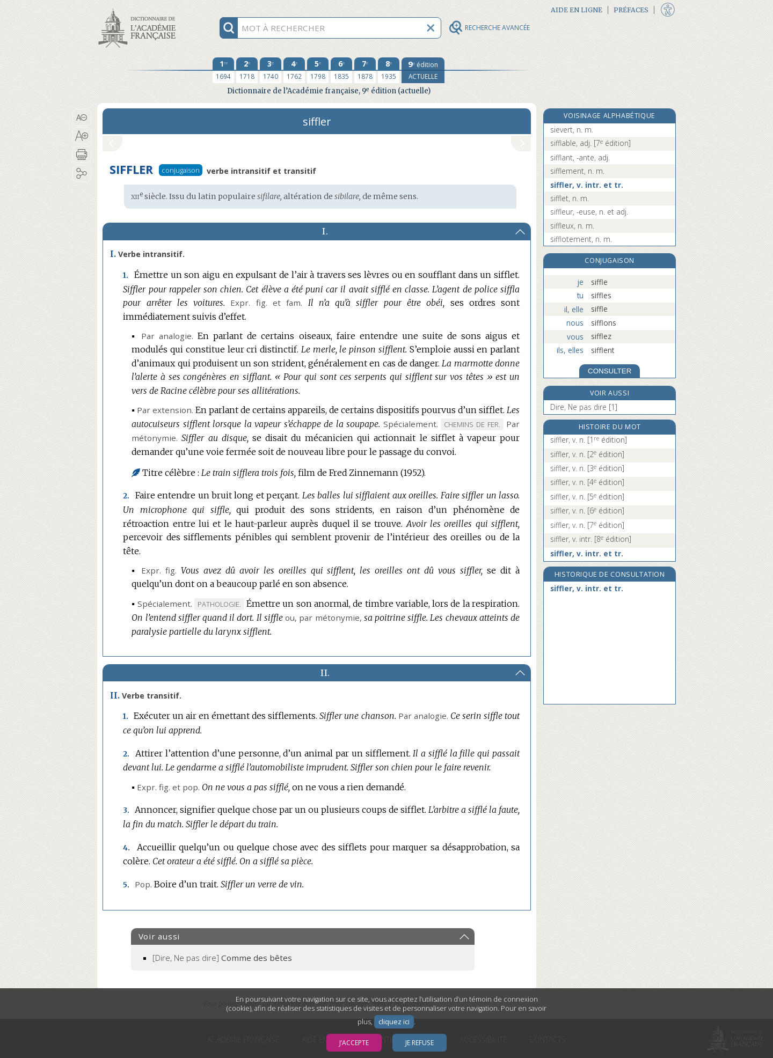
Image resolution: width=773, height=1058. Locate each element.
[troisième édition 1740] (270, 70)
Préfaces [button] (631, 10)
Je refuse (419, 1042)
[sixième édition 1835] (341, 70)
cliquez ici (394, 1021)
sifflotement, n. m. (581, 239)
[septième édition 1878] (365, 70)
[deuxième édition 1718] (247, 70)
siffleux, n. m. (572, 226)
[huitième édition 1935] (388, 70)
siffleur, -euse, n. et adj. (589, 212)
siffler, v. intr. (590, 539)
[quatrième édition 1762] (294, 70)
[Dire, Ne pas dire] (222, 957)
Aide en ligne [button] (576, 10)
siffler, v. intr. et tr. (586, 185)
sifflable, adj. (590, 143)
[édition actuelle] (423, 70)
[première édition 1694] (223, 70)
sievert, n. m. (571, 129)
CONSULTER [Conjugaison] (609, 371)
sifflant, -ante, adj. (580, 157)
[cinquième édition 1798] (318, 70)
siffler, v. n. (588, 440)
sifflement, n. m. (577, 171)
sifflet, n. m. (569, 198)
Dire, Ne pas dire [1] (583, 407)
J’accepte (354, 1042)
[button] (81, 117)
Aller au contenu (139, 9)
